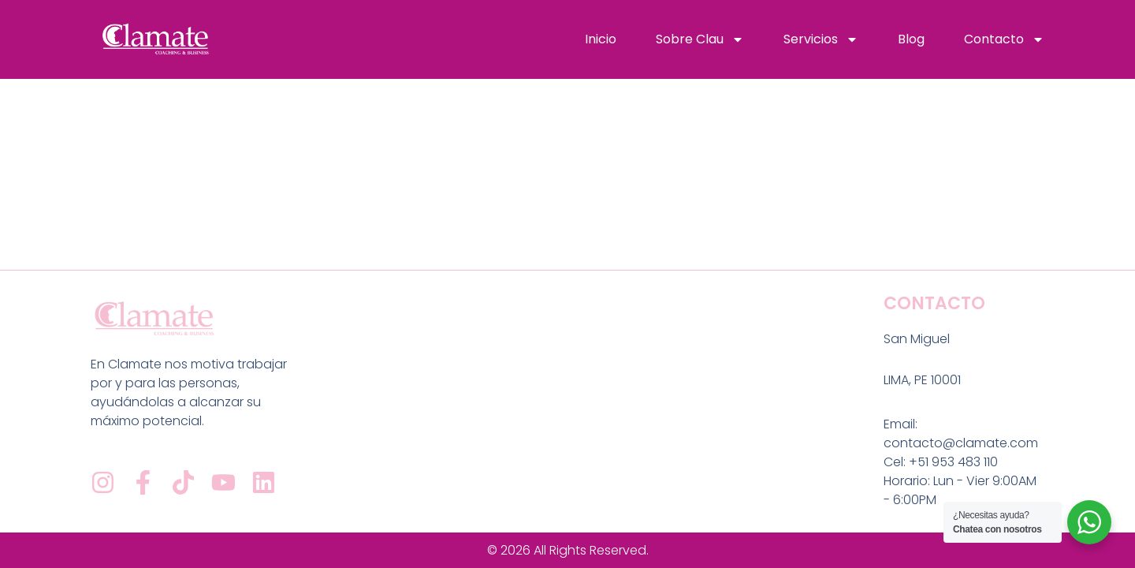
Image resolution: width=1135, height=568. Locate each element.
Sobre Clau (700, 39)
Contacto (1004, 39)
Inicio (600, 39)
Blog (911, 39)
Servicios (820, 39)
